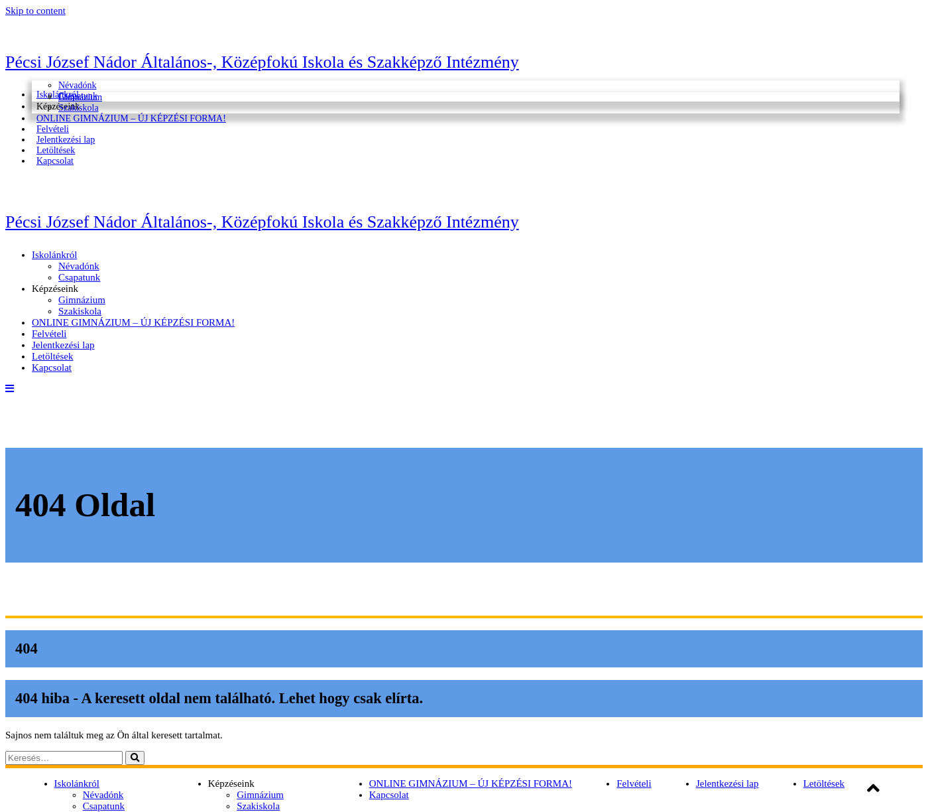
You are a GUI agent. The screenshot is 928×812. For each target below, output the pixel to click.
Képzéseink (55, 288)
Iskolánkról (54, 254)
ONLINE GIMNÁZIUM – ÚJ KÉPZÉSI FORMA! (131, 118)
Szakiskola (79, 311)
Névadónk (77, 85)
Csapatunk (79, 277)
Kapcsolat (55, 161)
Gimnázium (80, 97)
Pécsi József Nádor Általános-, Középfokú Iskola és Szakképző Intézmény (262, 62)
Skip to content (35, 10)
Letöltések (52, 356)
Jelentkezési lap (63, 345)
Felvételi (49, 333)
